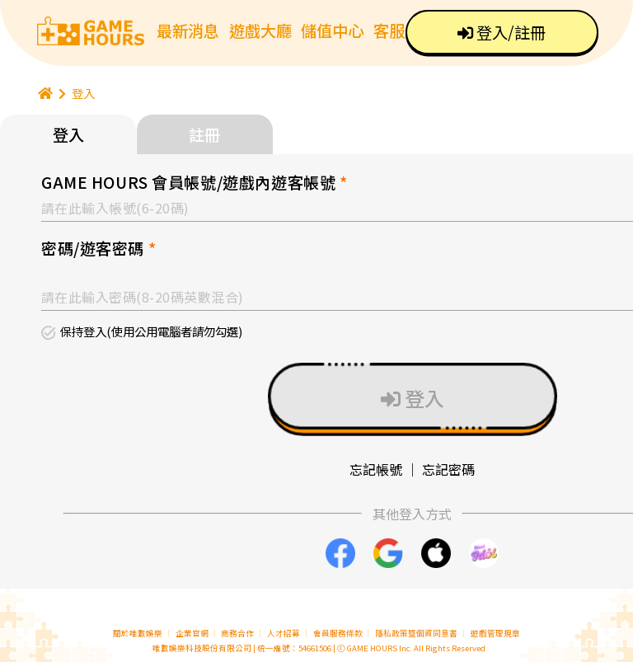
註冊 (204, 134)
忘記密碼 (448, 469)
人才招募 (284, 633)
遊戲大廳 (260, 30)
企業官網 (192, 633)
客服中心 (404, 30)
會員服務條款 (338, 633)
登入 (83, 92)
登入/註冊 (501, 32)
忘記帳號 (375, 469)
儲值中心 (332, 30)
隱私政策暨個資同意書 (416, 633)
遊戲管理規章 (495, 633)
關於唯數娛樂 (137, 633)
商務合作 (237, 633)
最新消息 (188, 30)
